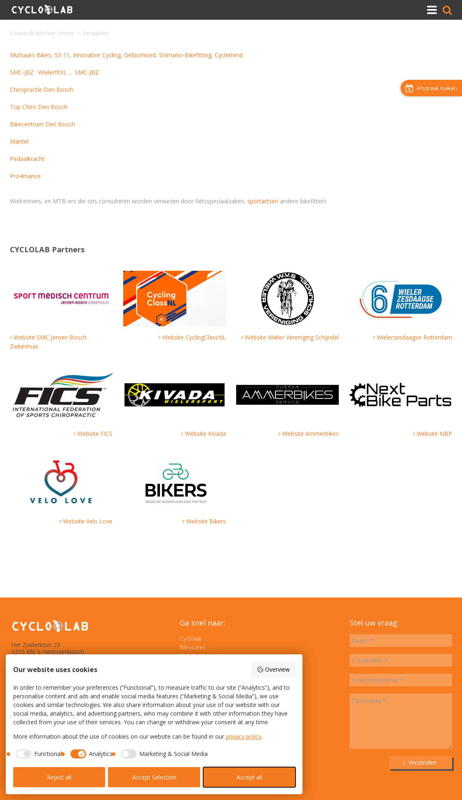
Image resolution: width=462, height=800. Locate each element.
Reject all (59, 777)
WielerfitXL (52, 72)
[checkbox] (37, 753)
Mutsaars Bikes (30, 55)
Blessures (193, 647)
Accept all (249, 777)
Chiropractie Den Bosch (41, 89)
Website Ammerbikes (310, 433)
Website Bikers (206, 521)
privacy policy (243, 736)
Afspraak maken (431, 88)
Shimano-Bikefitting (185, 55)
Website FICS (95, 433)
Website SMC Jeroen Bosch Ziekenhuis (48, 341)
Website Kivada (205, 433)
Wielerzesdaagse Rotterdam (414, 337)
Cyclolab (191, 638)
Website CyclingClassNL (194, 337)
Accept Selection (154, 777)
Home (66, 33)
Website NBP (434, 433)
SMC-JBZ (22, 72)
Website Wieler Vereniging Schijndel (292, 337)
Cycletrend (229, 55)
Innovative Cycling (97, 55)
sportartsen (262, 201)
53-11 (62, 55)
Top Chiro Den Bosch (39, 107)
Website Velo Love (88, 521)
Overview (273, 669)
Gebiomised (140, 55)
